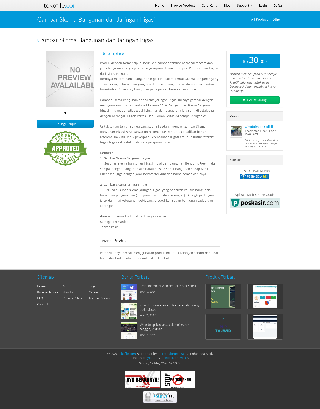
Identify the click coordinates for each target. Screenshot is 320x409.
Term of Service (100, 298)
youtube (153, 358)
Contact (42, 304)
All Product (259, 19)
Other (276, 19)
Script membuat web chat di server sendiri (168, 286)
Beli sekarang (255, 100)
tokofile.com (127, 354)
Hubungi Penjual (65, 124)
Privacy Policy (72, 298)
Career (93, 292)
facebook (167, 358)
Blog (92, 286)
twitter (183, 358)
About (67, 286)
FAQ (40, 298)
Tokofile (61, 5)
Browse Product (48, 292)
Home (41, 286)
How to (68, 292)
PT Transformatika (171, 354)
